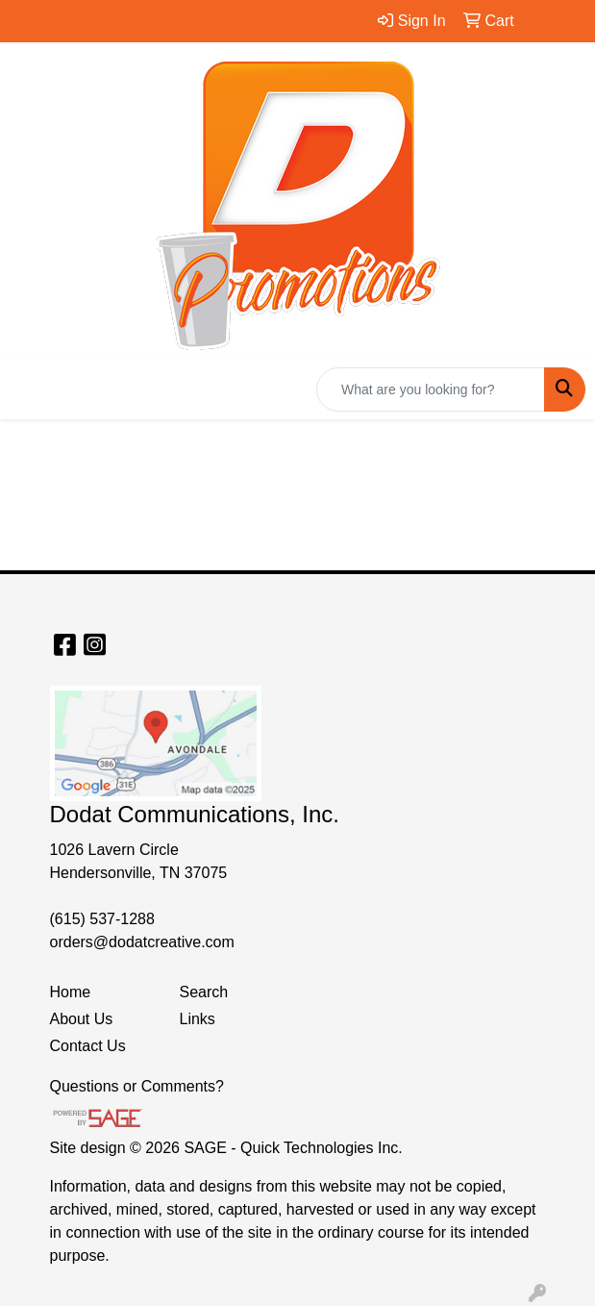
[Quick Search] (430, 389)
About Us (81, 1019)
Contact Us (88, 1046)
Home (70, 992)
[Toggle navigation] (30, 389)
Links (197, 1019)
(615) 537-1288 (102, 919)
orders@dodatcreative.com (142, 942)
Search (204, 992)
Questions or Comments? (137, 1086)
